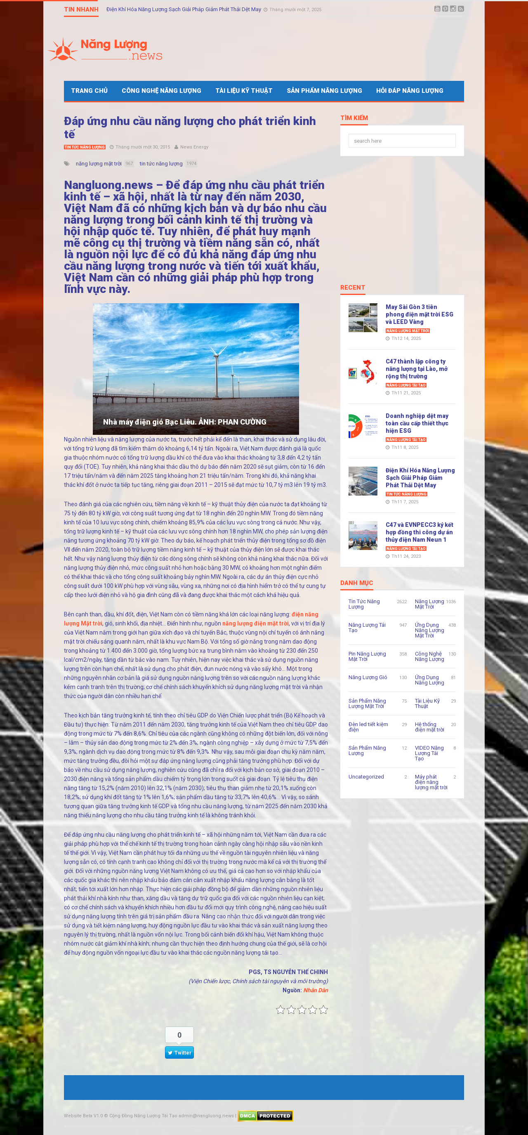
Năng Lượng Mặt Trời (408, 331)
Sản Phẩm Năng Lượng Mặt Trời (367, 703)
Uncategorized (366, 776)
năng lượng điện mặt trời (255, 623)
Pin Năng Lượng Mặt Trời (367, 656)
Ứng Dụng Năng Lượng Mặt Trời (429, 630)
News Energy (194, 147)
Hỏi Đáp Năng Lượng (409, 90)
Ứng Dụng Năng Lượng (429, 680)
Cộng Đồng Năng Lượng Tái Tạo (143, 1115)
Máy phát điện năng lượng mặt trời (431, 782)
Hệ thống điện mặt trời (429, 727)
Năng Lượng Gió (368, 677)
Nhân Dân (315, 990)
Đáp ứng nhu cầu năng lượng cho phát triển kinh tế (190, 127)
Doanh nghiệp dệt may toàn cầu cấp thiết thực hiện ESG (417, 423)
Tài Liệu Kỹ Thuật (244, 90)
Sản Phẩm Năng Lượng (324, 90)
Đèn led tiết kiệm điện (368, 727)
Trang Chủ (89, 90)
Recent (352, 288)
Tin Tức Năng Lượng (85, 147)
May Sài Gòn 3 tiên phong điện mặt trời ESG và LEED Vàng (419, 314)
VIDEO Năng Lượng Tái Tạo (429, 753)
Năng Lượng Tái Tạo (406, 385)
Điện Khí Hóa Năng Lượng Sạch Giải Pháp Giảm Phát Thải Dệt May (184, 9)
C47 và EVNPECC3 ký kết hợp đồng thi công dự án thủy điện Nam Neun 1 (419, 532)
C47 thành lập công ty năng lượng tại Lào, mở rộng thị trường (417, 369)
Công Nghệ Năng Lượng (161, 90)
